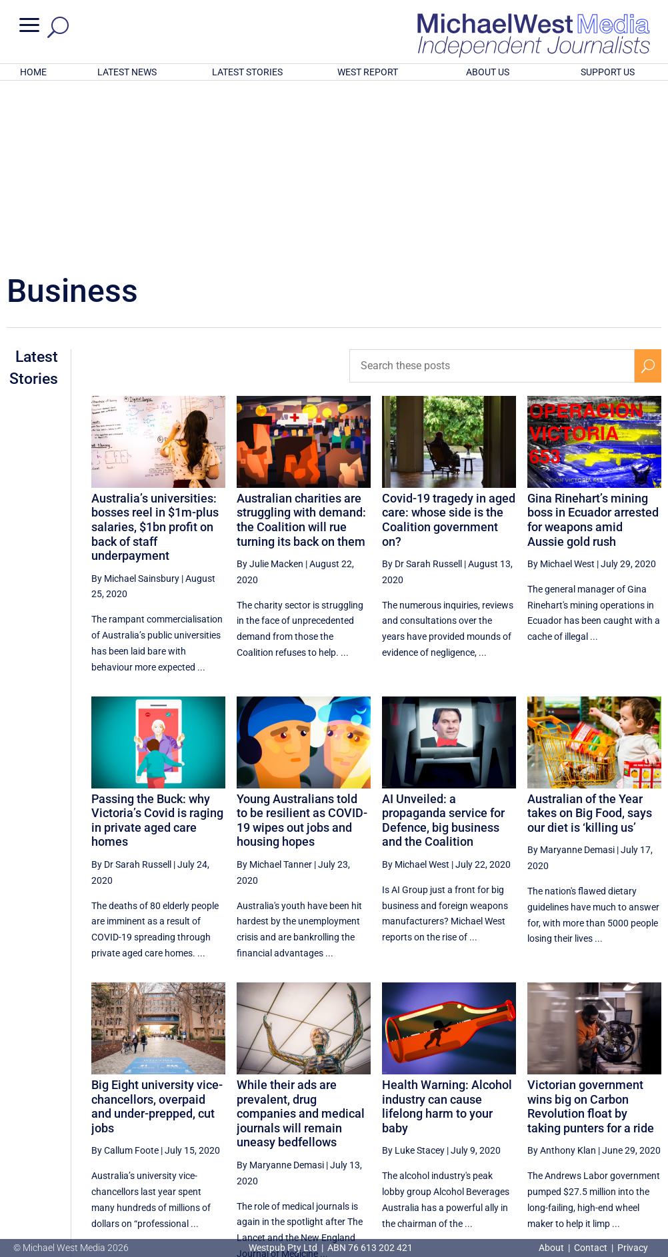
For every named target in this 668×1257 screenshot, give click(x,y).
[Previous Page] (451, 1134)
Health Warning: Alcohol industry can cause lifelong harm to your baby (447, 931)
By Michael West (561, 389)
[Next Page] (647, 1134)
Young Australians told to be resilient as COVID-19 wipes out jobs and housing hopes (302, 645)
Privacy (632, 1247)
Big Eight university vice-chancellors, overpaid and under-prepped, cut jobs (157, 931)
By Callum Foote (125, 975)
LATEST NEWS (127, 72)
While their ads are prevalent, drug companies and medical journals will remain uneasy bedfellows (301, 938)
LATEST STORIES (247, 72)
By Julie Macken (270, 389)
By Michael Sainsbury (135, 404)
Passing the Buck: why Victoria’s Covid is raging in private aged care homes (157, 645)
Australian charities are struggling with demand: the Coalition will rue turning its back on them (301, 345)
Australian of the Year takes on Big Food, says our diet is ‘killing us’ (589, 638)
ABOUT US (487, 72)
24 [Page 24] (583, 1135)
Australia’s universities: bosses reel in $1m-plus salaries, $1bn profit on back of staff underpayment (155, 352)
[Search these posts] (492, 191)
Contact (590, 1247)
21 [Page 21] (482, 1135)
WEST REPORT (367, 72)
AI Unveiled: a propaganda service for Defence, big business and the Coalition (443, 645)
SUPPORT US (608, 72)
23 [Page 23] (549, 1135)
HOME (33, 72)
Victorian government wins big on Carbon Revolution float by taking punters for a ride (590, 931)
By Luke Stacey (413, 975)
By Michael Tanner (274, 689)
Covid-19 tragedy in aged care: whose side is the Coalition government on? (448, 345)
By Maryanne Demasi (571, 675)
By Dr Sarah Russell (422, 389)
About (552, 1247)
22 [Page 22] (516, 1135)
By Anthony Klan (561, 975)
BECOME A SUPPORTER (601, 1178)
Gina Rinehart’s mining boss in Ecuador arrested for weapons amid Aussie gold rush (593, 345)
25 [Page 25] (617, 1135)
